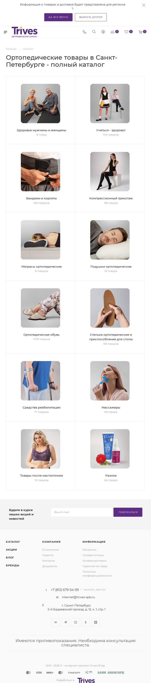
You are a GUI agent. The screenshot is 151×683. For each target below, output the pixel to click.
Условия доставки (94, 560)
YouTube (75, 622)
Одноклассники (85, 622)
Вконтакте (55, 622)
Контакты (48, 560)
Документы (49, 566)
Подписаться (128, 512)
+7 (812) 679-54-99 (65, 590)
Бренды (12, 565)
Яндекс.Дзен (95, 622)
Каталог (13, 541)
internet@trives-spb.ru (78, 597)
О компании (50, 549)
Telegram (65, 622)
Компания (51, 541)
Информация (94, 541)
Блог (10, 557)
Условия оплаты (93, 555)
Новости (47, 555)
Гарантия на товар (95, 566)
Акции (11, 549)
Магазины (89, 549)
